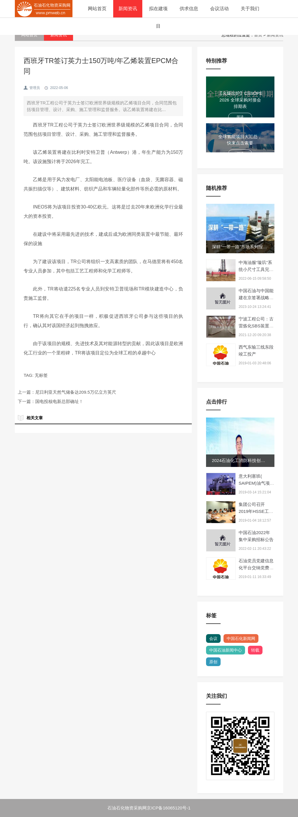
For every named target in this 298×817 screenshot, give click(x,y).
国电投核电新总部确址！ (59, 401)
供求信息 (189, 8)
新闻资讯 (127, 8)
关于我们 (250, 8)
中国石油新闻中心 (225, 650)
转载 (255, 650)
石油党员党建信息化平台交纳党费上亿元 (256, 567)
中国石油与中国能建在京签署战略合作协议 (256, 297)
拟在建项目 (158, 17)
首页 (258, 35)
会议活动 (219, 8)
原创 (213, 661)
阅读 (240, 117)
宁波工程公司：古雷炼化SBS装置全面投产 (256, 325)
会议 (213, 638)
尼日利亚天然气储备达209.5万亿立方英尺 (75, 392)
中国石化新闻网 (241, 638)
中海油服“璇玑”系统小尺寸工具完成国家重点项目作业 (256, 269)
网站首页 (97, 8)
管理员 (34, 88)
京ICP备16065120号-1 (168, 807)
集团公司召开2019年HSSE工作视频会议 (256, 511)
